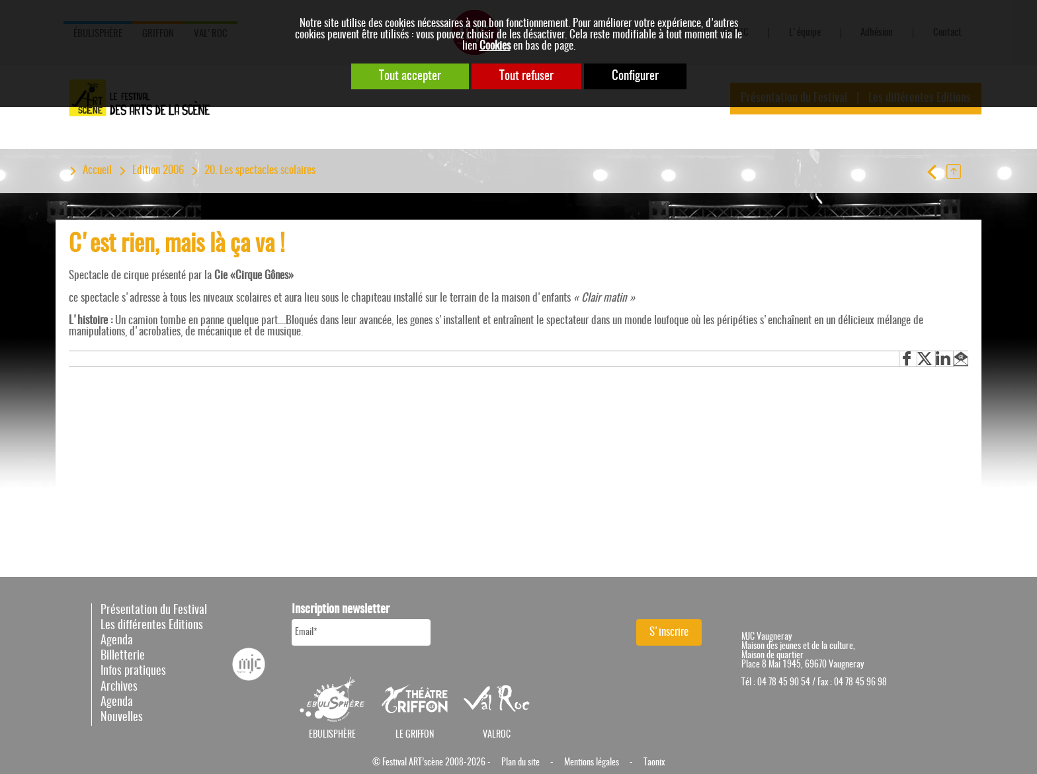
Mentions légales (591, 762)
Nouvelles (122, 718)
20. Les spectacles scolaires (259, 170)
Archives (119, 687)
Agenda (117, 641)
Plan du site (520, 762)
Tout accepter (410, 76)
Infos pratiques (133, 671)
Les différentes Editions (152, 626)
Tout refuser (526, 76)
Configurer (635, 76)
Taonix (654, 762)
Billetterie (123, 656)
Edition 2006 (158, 170)
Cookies (495, 46)
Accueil (97, 170)
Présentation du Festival (154, 611)
